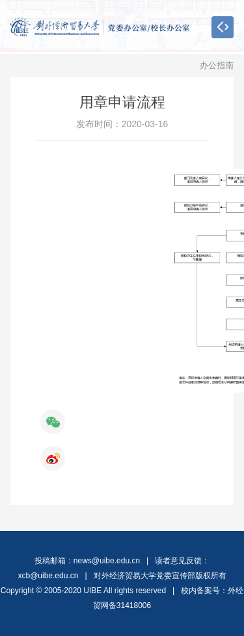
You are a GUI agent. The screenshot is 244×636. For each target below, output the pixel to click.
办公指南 (217, 65)
